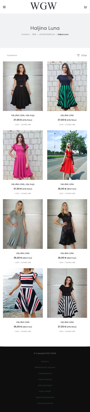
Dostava (45, 361)
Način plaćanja (45, 385)
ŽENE (34, 34)
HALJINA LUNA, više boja (22, 115)
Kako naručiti (45, 391)
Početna (25, 34)
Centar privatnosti (45, 403)
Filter (82, 55)
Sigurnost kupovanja (45, 397)
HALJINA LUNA (67, 115)
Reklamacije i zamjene (45, 367)
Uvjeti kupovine (45, 373)
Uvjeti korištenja (45, 379)
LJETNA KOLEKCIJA (47, 34)
